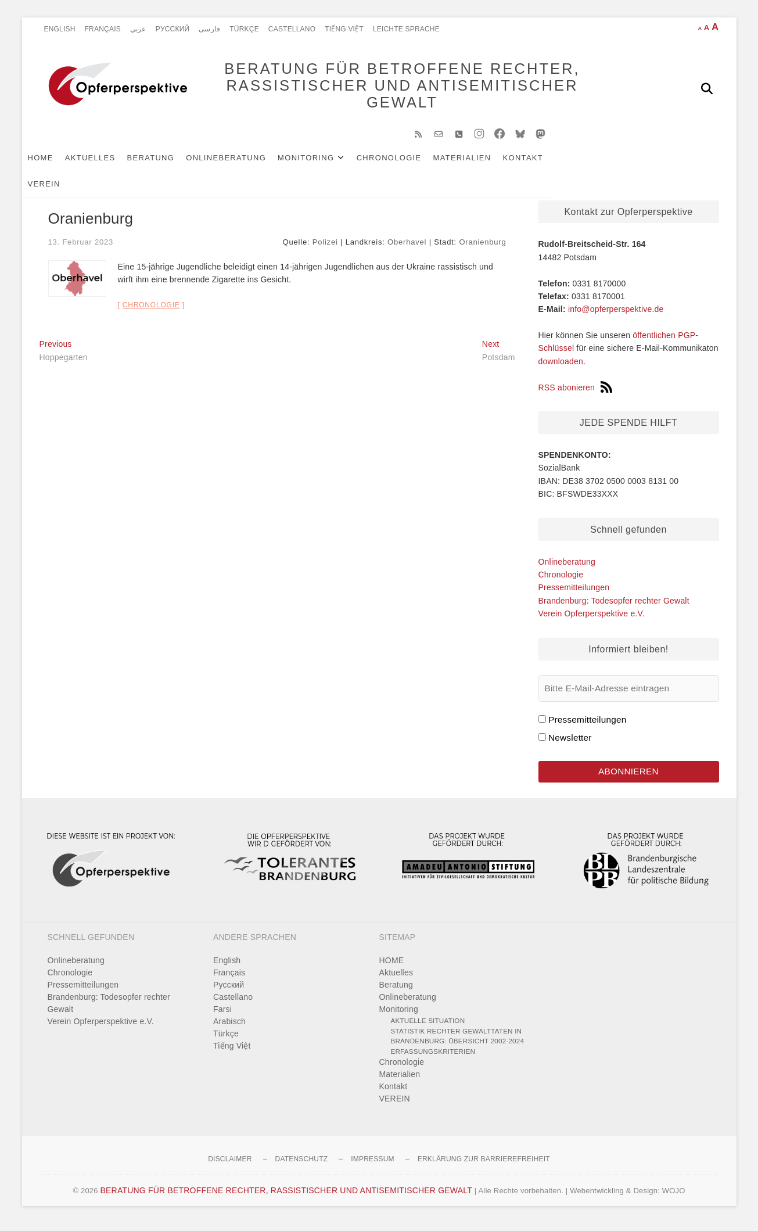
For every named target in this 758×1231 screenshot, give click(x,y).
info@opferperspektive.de (616, 315)
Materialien (480, 163)
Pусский (173, 29)
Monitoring (323, 163)
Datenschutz (301, 1166)
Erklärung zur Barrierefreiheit (484, 1166)
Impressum (372, 1166)
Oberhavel (406, 247)
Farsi (222, 1016)
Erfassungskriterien (433, 1058)
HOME (58, 163)
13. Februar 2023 (81, 247)
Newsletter (570, 743)
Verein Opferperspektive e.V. (591, 619)
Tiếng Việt (344, 29)
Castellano (291, 29)
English (60, 29)
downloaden (561, 367)
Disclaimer (230, 1166)
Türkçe (244, 29)
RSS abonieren (575, 393)
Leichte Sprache (406, 29)
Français (103, 29)
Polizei (325, 247)
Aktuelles (107, 163)
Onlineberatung (243, 163)
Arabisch (229, 1028)
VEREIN (588, 163)
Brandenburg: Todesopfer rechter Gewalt (613, 606)
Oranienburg (482, 247)
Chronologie (406, 163)
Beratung (168, 163)
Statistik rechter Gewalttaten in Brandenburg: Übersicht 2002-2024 (458, 1043)
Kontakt (540, 163)
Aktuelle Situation (428, 1028)
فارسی (209, 29)
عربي (138, 29)
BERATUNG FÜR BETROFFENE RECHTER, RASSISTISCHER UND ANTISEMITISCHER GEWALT (385, 88)
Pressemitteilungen (574, 593)
